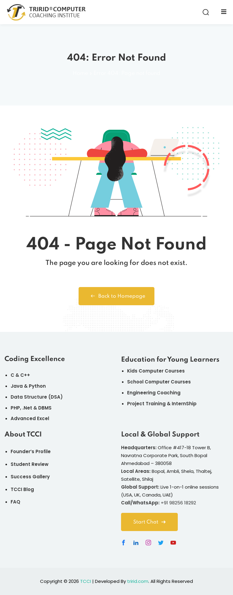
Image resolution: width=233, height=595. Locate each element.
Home (80, 73)
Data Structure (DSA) (37, 397)
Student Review (30, 464)
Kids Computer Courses (156, 371)
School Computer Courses (159, 382)
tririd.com (137, 581)
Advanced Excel (30, 418)
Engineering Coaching (154, 392)
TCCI (85, 581)
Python (37, 386)
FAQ (15, 502)
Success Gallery (30, 476)
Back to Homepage (116, 296)
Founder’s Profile (31, 451)
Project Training (146, 403)
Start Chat (149, 522)
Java (17, 386)
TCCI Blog (22, 489)
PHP (15, 408)
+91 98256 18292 (178, 503)
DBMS (45, 408)
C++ (25, 375)
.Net (27, 408)
